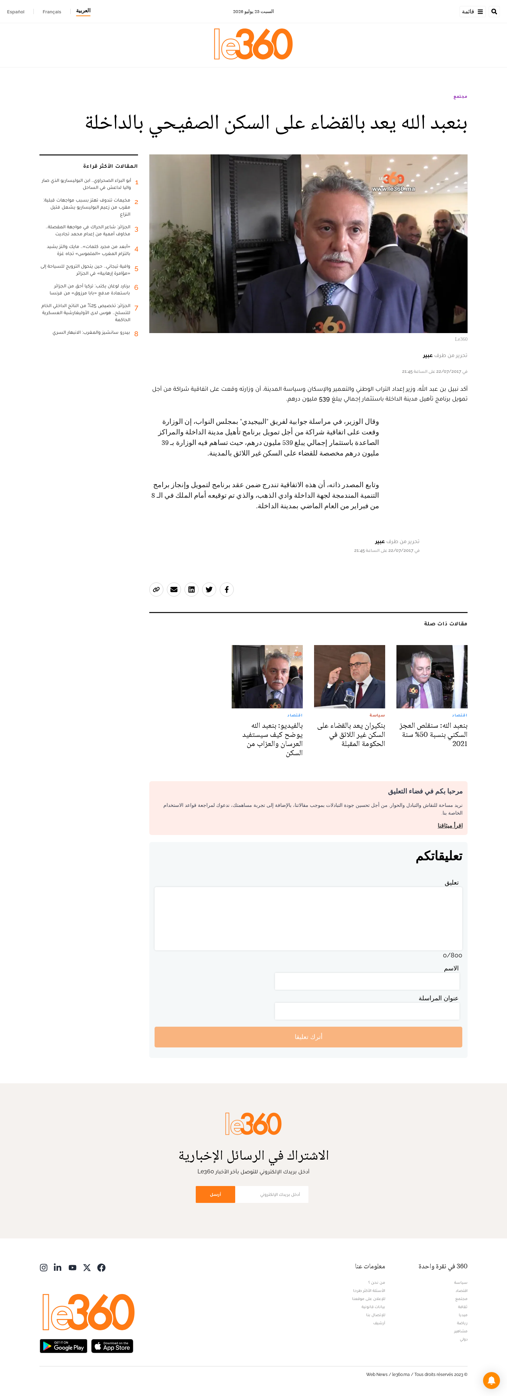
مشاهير (461, 1330)
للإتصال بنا (375, 1314)
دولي (464, 1339)
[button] (491, 1380)
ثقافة (463, 1306)
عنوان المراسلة (439, 998)
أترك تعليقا (309, 1036)
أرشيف (379, 1322)
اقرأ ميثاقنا (450, 825)
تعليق (452, 882)
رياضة (462, 1322)
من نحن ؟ (376, 1282)
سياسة (461, 1282)
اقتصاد (462, 1290)
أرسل (215, 1194)
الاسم (451, 968)
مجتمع (460, 96)
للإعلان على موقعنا (368, 1298)
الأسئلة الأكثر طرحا (369, 1290)
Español (15, 11)
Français (52, 11)
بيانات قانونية (373, 1306)
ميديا (463, 1314)
